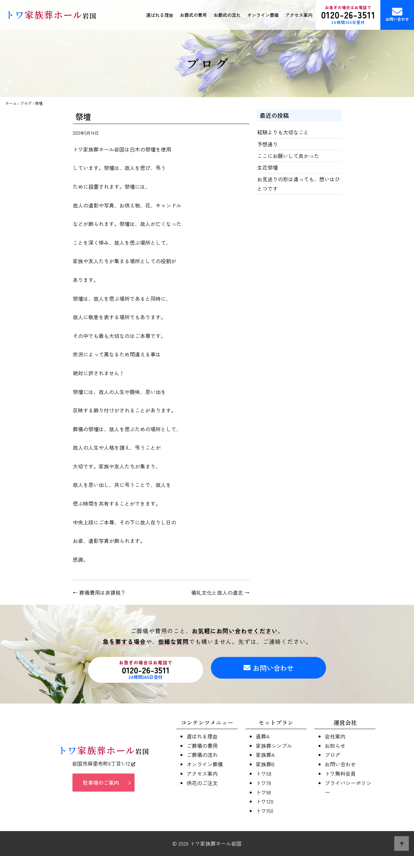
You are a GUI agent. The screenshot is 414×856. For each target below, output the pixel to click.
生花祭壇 (267, 167)
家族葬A (265, 755)
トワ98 (263, 792)
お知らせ (335, 745)
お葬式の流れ (227, 15)
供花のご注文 (202, 783)
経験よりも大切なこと (283, 132)
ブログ (26, 103)
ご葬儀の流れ (202, 755)
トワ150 (264, 811)
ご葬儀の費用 (202, 745)
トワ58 (263, 773)
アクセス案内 (298, 15)
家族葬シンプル (274, 745)
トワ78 (263, 783)
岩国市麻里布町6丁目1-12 (103, 765)
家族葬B (265, 764)
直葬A (262, 736)
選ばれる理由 (159, 15)
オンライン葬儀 (263, 15)
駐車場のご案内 (101, 784)
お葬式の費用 (193, 15)
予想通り (267, 144)
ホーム (11, 103)
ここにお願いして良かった (288, 156)
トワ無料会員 (340, 773)
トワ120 (264, 801)
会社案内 (335, 736)
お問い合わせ (397, 14)
